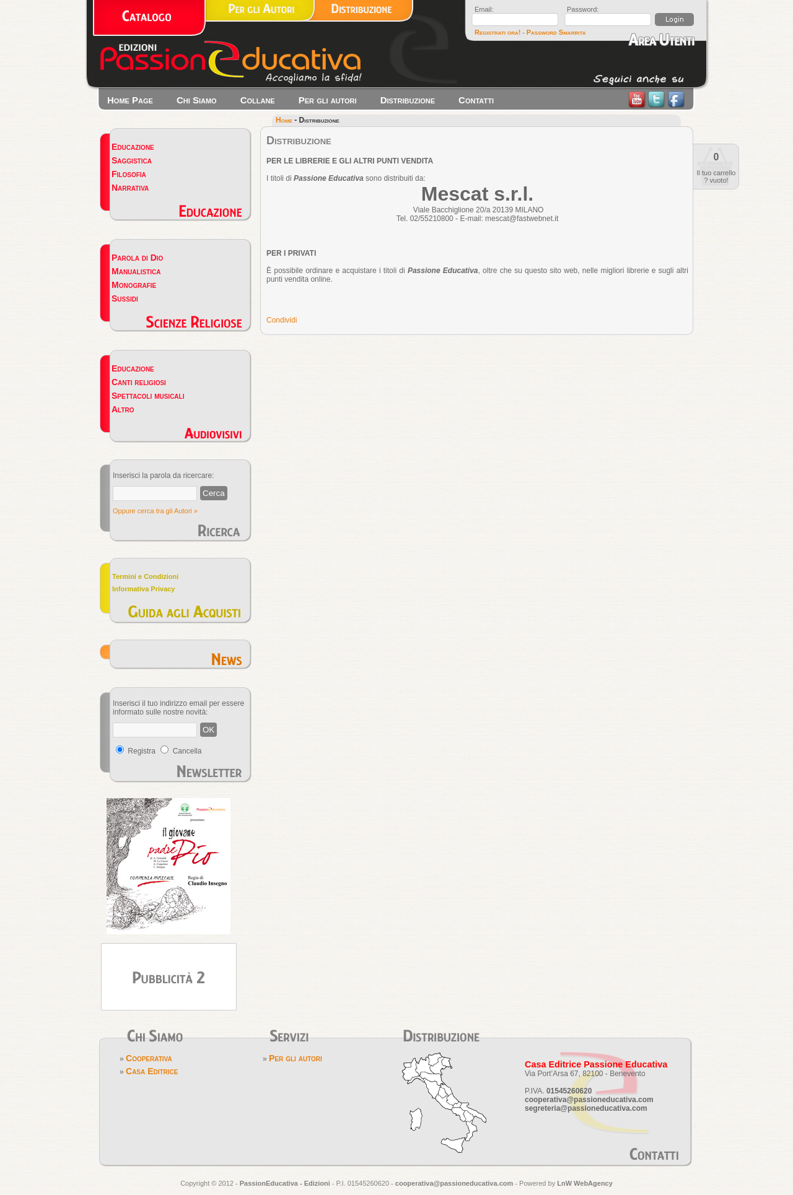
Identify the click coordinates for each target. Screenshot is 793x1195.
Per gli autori (328, 100)
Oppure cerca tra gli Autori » (155, 511)
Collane (257, 100)
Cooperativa (149, 1058)
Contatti (476, 100)
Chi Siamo (197, 100)
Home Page (130, 100)
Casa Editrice (152, 1071)
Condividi (281, 320)
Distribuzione (407, 100)
